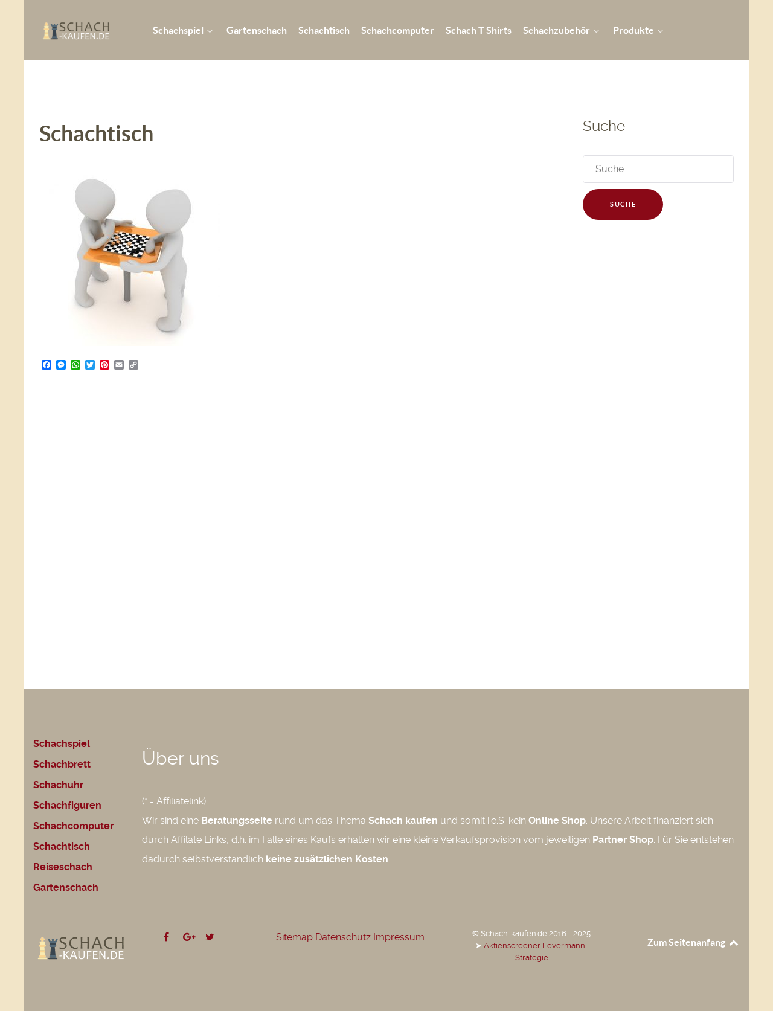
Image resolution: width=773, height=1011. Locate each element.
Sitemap (294, 937)
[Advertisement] (296, 499)
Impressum (399, 937)
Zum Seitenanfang (693, 942)
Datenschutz (343, 937)
